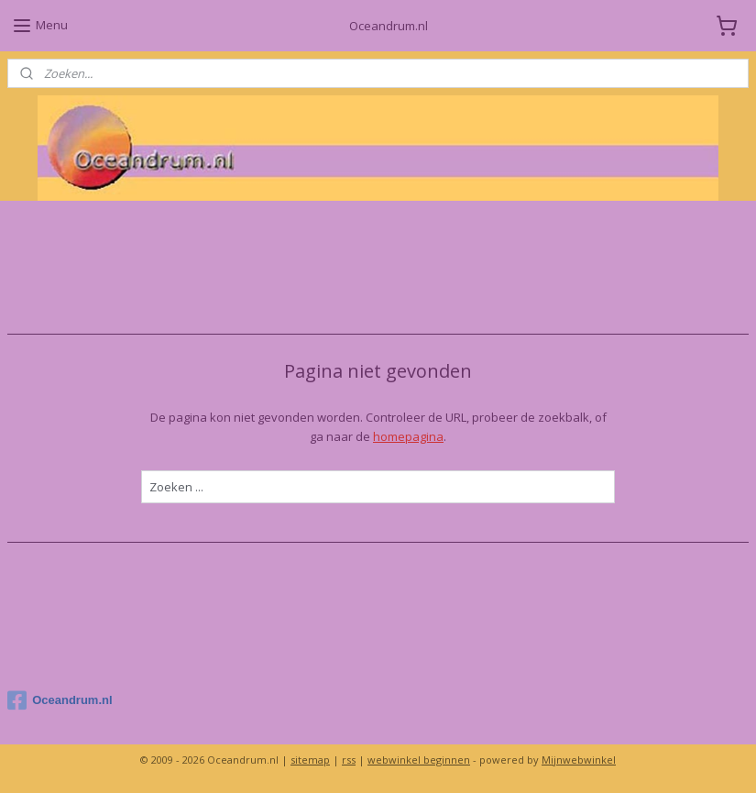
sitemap (310, 759)
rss (349, 759)
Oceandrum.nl (59, 700)
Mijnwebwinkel (579, 759)
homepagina (408, 436)
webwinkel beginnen (418, 759)
